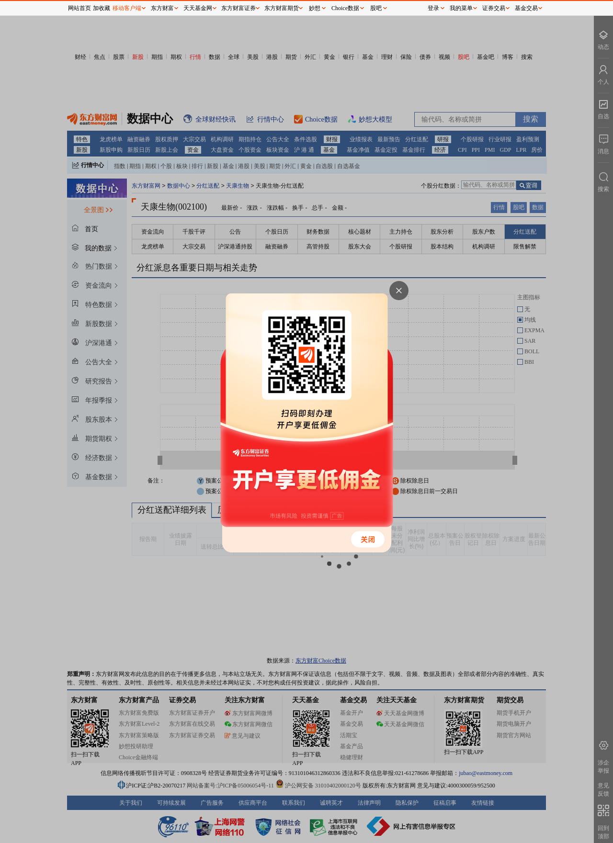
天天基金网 (197, 8)
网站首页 (79, 8)
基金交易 (526, 8)
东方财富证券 (238, 8)
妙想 (314, 8)
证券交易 (493, 8)
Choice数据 (345, 8)
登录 (433, 8)
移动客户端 (127, 8)
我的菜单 (461, 8)
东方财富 (162, 8)
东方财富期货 (281, 8)
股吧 (376, 8)
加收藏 (101, 8)
